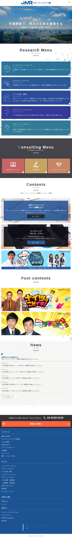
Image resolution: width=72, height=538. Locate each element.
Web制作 (36, 169)
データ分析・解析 (6, 471)
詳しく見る (35, 216)
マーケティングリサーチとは (9, 512)
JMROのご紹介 (5, 497)
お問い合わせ (5, 444)
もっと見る (6, 396)
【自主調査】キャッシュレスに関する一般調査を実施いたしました (22, 372)
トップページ (5, 432)
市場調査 (5, 483)
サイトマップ (5, 453)
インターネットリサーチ (8, 466)
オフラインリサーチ (7, 469)
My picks (3, 520)
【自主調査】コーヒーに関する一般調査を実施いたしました (20, 378)
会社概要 (4, 450)
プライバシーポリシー (8, 447)
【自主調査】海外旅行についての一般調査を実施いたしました (21, 384)
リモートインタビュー (8, 477)
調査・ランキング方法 (8, 456)
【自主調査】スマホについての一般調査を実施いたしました (20, 391)
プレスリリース (6, 515)
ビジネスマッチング (59, 169)
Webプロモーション (13, 169)
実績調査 (12, 480)
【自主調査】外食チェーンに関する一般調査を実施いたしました (21, 365)
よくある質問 (5, 442)
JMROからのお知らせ (7, 518)
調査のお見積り (36, 424)
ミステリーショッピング (8, 474)
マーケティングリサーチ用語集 (10, 439)
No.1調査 (5, 480)
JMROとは (4, 501)
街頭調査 (12, 483)
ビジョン (4, 504)
